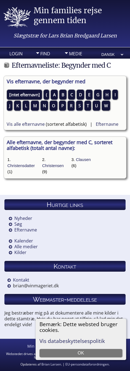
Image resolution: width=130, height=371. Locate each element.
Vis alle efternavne (26, 124)
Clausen (83, 159)
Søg (18, 224)
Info (45, 62)
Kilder (20, 252)
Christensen (53, 165)
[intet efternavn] (24, 94)
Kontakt (21, 280)
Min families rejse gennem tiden (68, 15)
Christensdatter (21, 165)
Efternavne (107, 124)
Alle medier (26, 247)
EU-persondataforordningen (87, 364)
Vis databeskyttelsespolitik (72, 340)
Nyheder (23, 218)
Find (45, 54)
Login (16, 54)
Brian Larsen (51, 364)
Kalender (23, 241)
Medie (75, 54)
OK (81, 353)
